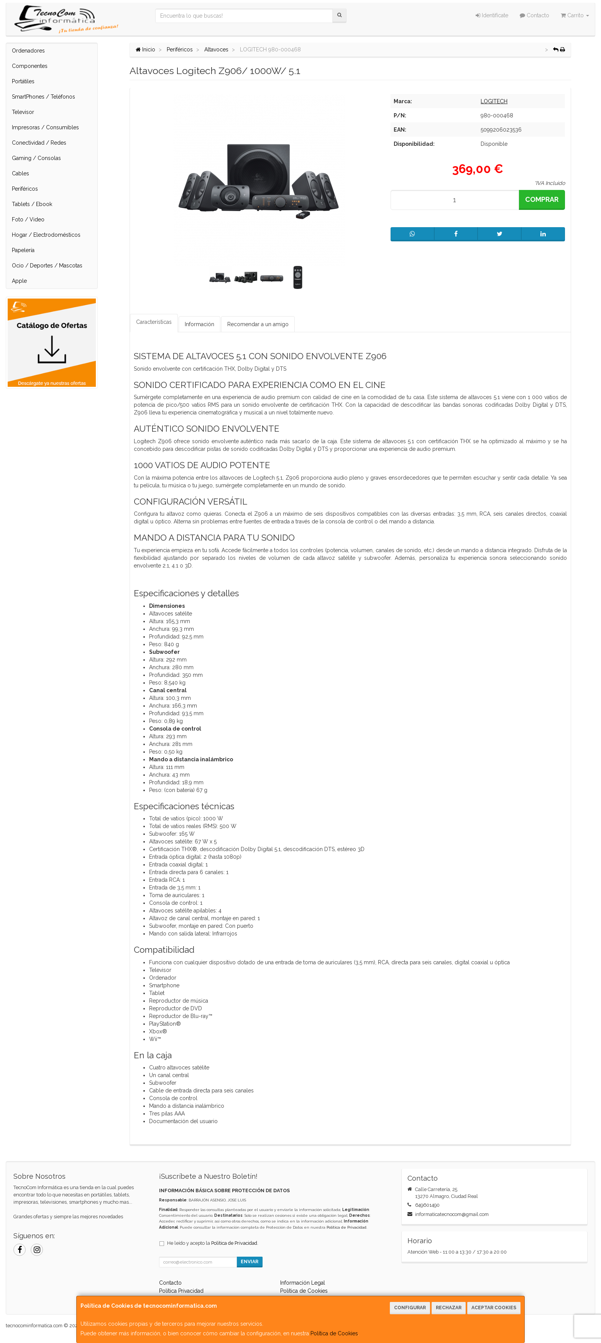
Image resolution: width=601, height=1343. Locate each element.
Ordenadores (28, 51)
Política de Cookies (334, 1333)
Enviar (249, 1261)
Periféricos (25, 189)
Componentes (30, 66)
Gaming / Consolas (36, 158)
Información (199, 324)
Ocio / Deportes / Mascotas (47, 265)
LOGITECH (494, 101)
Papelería (23, 250)
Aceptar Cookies (493, 1307)
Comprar (541, 199)
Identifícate (492, 15)
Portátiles (23, 81)
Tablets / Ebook (32, 204)
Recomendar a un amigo (258, 324)
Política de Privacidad (346, 1227)
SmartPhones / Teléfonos (43, 97)
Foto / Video (28, 219)
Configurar (410, 1307)
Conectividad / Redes (39, 143)
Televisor (23, 112)
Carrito (575, 15)
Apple (19, 281)
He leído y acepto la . (212, 1243)
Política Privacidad (181, 1291)
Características (154, 322)
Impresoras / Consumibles (45, 127)
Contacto (534, 15)
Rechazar (448, 1307)
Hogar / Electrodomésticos (46, 235)
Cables (20, 173)
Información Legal (302, 1283)
